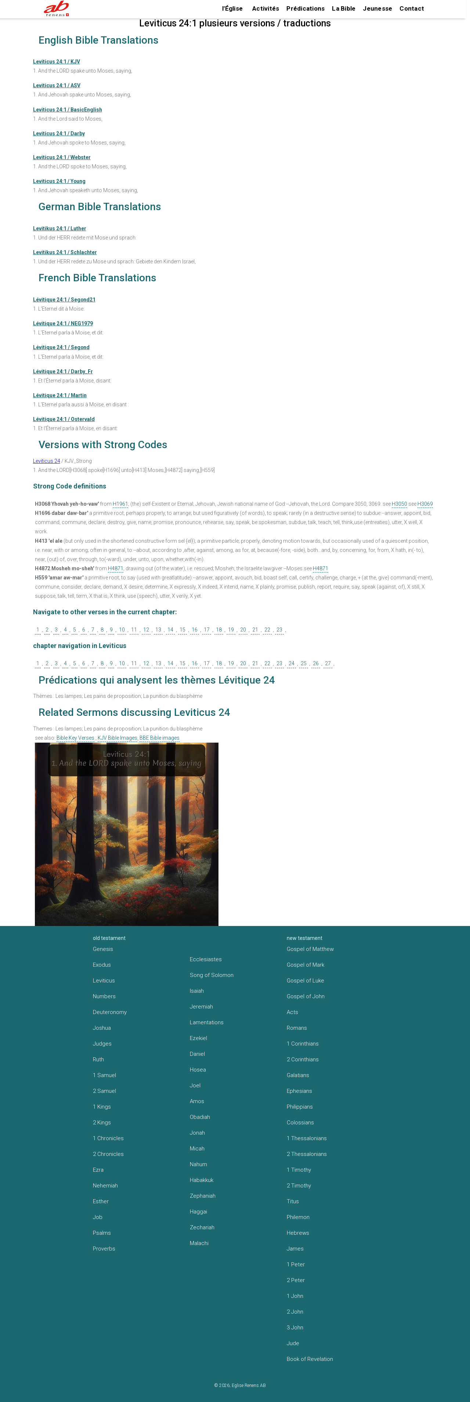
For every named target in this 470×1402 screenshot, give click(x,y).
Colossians (300, 1122)
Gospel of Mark (305, 965)
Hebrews (298, 1233)
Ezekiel (198, 1038)
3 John (295, 1327)
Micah (197, 1148)
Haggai (198, 1211)
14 (170, 630)
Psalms (102, 1233)
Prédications (305, 8)
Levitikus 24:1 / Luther (59, 228)
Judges (102, 1043)
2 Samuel (104, 1091)
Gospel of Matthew (310, 949)
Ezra (98, 1170)
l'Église (232, 8)
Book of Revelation (310, 1359)
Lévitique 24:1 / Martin (60, 395)
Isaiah (197, 991)
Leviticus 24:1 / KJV (56, 62)
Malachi (199, 1243)
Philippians (300, 1106)
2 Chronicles (108, 1154)
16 (195, 630)
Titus (293, 1201)
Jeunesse (377, 8)
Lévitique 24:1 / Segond (61, 347)
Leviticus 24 (46, 461)
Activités (265, 8)
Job (97, 1217)
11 (134, 630)
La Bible (343, 8)
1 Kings (102, 1106)
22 (267, 630)
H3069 (425, 504)
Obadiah (200, 1117)
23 (279, 630)
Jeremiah (201, 1006)
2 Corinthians (303, 1059)
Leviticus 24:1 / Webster (62, 157)
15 (182, 630)
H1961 (120, 504)
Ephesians (299, 1091)
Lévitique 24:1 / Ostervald (64, 419)
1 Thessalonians (307, 1138)
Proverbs (104, 1248)
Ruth (98, 1059)
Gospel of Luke (305, 980)
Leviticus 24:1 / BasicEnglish (67, 110)
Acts (292, 1012)
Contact (412, 8)
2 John (295, 1311)
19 (231, 630)
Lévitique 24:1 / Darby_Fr (63, 371)
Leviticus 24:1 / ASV (56, 85)
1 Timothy (299, 1170)
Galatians (298, 1075)
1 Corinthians (303, 1043)
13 (158, 630)
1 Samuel (104, 1075)
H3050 (399, 504)
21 (255, 630)
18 (219, 630)
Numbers (104, 996)
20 (243, 630)
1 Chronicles (108, 1138)
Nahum (198, 1164)
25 (304, 663)
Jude (293, 1343)
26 (316, 663)
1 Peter (296, 1264)
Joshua (102, 1028)
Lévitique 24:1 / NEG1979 (63, 323)
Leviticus (104, 980)
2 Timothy (299, 1185)
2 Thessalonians (307, 1154)
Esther (101, 1201)
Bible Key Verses (75, 738)
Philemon (298, 1217)
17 (207, 630)
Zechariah (202, 1227)
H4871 (115, 568)
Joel (195, 1085)
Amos (197, 1101)
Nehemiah (105, 1185)
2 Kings (102, 1122)
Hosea (198, 1069)
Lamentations (207, 1022)
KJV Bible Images (117, 738)
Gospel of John (306, 996)
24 (291, 663)
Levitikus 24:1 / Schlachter (65, 252)
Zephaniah (203, 1196)
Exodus (102, 965)
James (295, 1248)
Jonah (197, 1133)
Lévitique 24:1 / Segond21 (64, 300)
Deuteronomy (110, 1012)
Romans (297, 1028)
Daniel (197, 1054)
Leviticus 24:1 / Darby (59, 133)
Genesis (103, 949)
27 (328, 663)
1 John (295, 1296)
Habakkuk (201, 1180)
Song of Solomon (212, 975)
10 (122, 630)
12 (146, 630)
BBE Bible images (160, 738)
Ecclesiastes (206, 959)
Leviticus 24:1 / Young (59, 181)
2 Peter (296, 1280)
